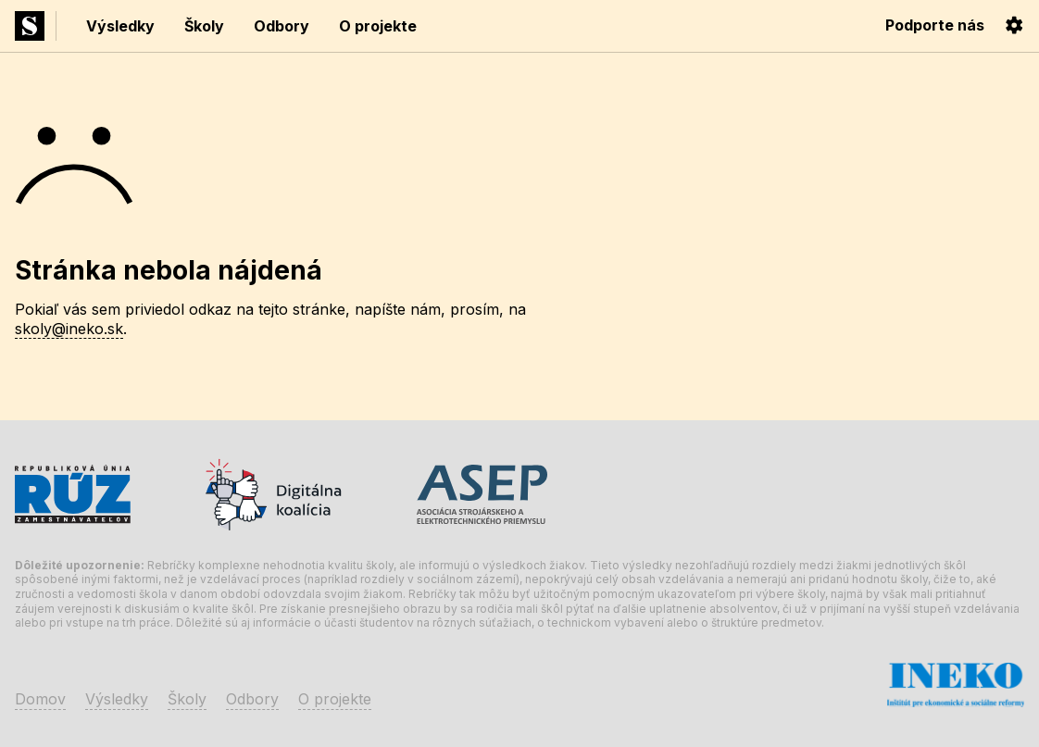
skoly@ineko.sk (69, 328)
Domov (40, 699)
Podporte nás (934, 25)
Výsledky (120, 26)
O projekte (378, 26)
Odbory (281, 26)
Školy (204, 26)
